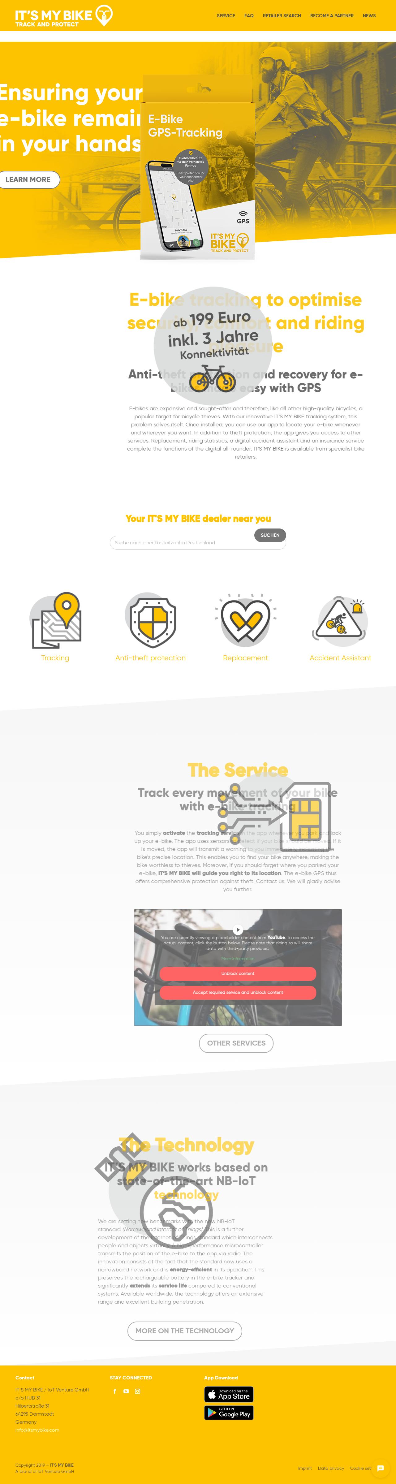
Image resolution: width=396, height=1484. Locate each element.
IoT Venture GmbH (56, 1471)
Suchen (270, 535)
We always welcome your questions (48, 5)
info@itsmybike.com (37, 1430)
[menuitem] (333, 5)
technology (78, 1195)
